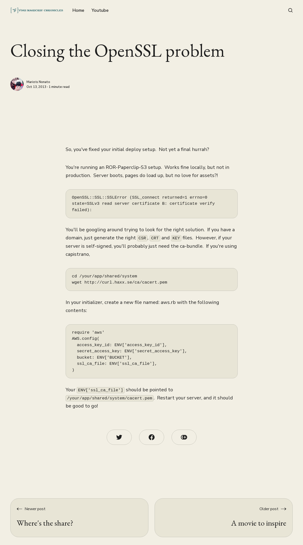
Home (78, 10)
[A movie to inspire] (223, 518)
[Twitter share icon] (119, 437)
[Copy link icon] (184, 437)
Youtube (100, 10)
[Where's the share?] (79, 518)
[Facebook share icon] (151, 437)
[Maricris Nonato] (17, 84)
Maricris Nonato (38, 82)
